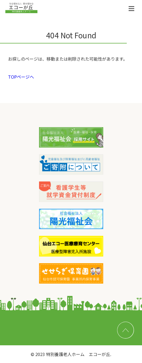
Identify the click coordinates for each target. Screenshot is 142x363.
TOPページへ (21, 77)
